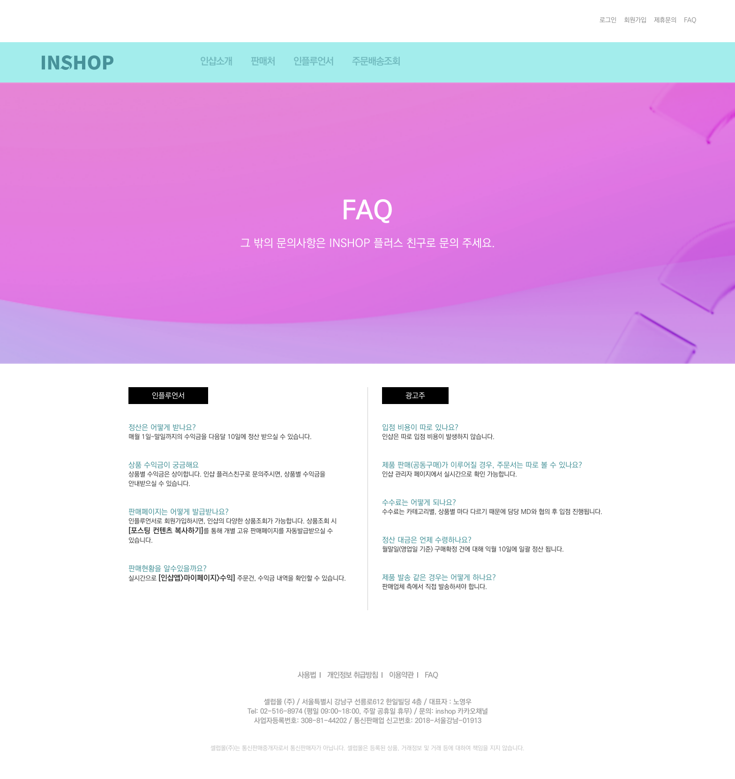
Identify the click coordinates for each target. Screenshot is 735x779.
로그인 (608, 20)
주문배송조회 (376, 61)
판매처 (263, 61)
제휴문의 (665, 20)
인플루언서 (313, 61)
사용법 (307, 675)
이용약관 (401, 675)
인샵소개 (216, 61)
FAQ (690, 20)
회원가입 (635, 20)
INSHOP (77, 62)
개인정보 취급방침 (352, 675)
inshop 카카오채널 (461, 711)
